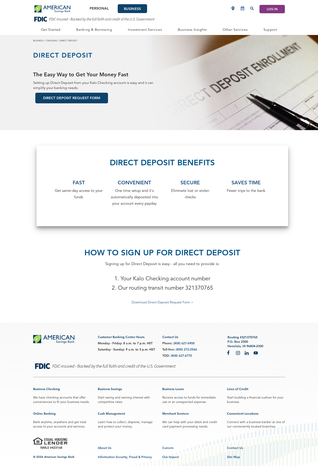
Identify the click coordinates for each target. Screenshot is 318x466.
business (38, 40)
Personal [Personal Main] (99, 8)
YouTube (256, 352)
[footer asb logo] (53, 339)
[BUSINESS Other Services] (235, 29)
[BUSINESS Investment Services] (145, 29)
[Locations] (233, 8)
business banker (260, 422)
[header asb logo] (52, 9)
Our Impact (170, 457)
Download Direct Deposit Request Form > (162, 302)
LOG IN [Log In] (272, 9)
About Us (104, 448)
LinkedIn (247, 352)
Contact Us (235, 448)
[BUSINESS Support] (270, 29)
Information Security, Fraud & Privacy (125, 457)
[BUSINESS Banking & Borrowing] (94, 29)
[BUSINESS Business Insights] (192, 29)
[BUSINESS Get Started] (50, 29)
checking (51, 40)
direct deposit (68, 40)
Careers (167, 448)
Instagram (238, 352)
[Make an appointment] (242, 8)
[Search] (252, 8)
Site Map (233, 457)
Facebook (229, 352)
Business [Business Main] (132, 9)
